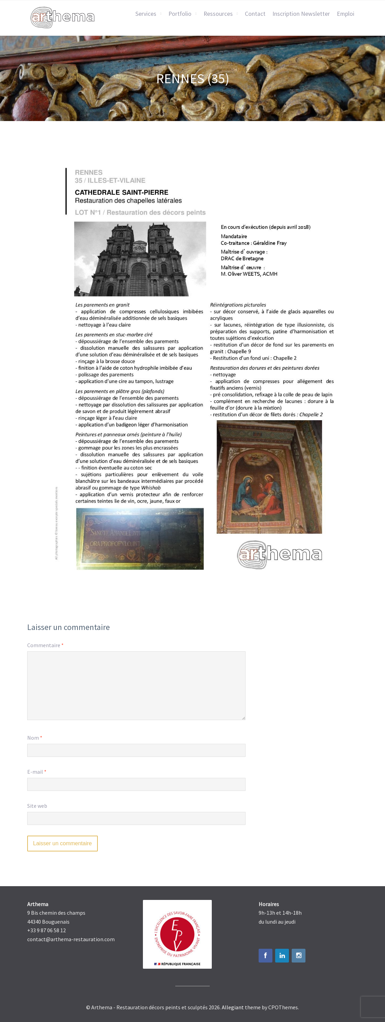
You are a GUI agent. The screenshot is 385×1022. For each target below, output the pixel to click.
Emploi (345, 14)
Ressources (218, 14)
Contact (255, 14)
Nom (34, 737)
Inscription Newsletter (301, 14)
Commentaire (45, 645)
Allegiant (233, 1007)
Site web (37, 805)
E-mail (36, 771)
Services (145, 14)
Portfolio (179, 14)
